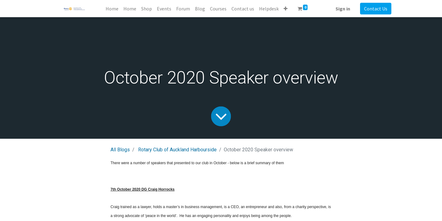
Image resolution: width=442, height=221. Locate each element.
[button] (285, 8)
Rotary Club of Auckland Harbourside (177, 150)
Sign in (342, 9)
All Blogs (120, 150)
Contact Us (375, 9)
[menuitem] (112, 8)
